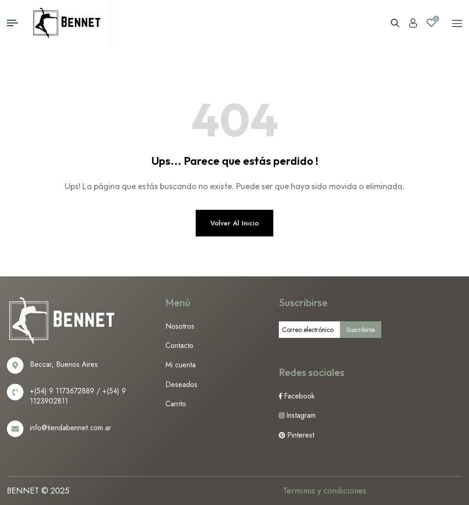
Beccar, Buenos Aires (64, 364)
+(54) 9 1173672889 (62, 391)
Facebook (299, 396)
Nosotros (179, 326)
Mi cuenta (180, 364)
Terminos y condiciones (324, 491)
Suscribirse (360, 329)
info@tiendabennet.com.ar (70, 427)
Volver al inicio (234, 223)
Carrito (175, 403)
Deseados (181, 384)
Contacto (179, 345)
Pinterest (300, 435)
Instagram (301, 415)
